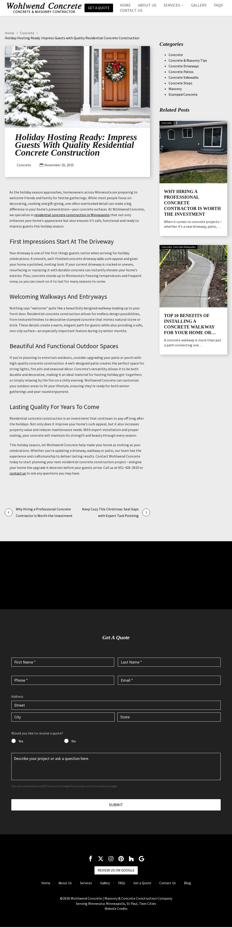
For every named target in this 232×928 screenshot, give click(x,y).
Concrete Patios (181, 71)
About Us (148, 5)
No (73, 741)
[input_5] (116, 766)
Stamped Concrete (183, 94)
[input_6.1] (116, 705)
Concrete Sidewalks (184, 77)
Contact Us (132, 10)
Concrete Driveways (184, 66)
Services (175, 5)
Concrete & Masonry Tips (188, 60)
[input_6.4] (169, 717)
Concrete (27, 33)
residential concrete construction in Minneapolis (72, 214)
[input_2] (169, 661)
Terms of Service (101, 786)
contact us (18, 473)
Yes (21, 741)
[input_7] (13, 741)
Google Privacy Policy (74, 786)
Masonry (175, 88)
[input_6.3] (63, 717)
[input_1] (62, 661)
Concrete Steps (180, 83)
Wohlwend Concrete (86, 899)
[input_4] (169, 680)
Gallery (200, 5)
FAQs (219, 5)
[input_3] (62, 680)
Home (126, 5)
